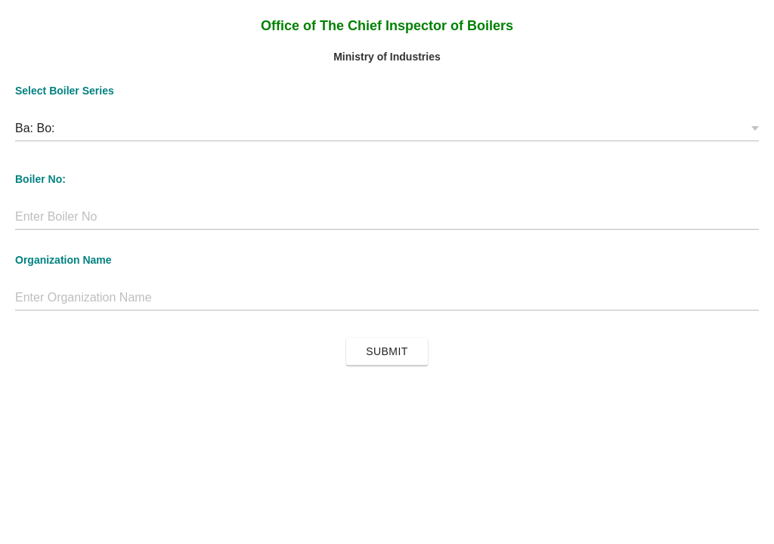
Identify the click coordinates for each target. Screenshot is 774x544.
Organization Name (63, 260)
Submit (386, 351)
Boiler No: (40, 179)
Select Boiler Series (64, 91)
